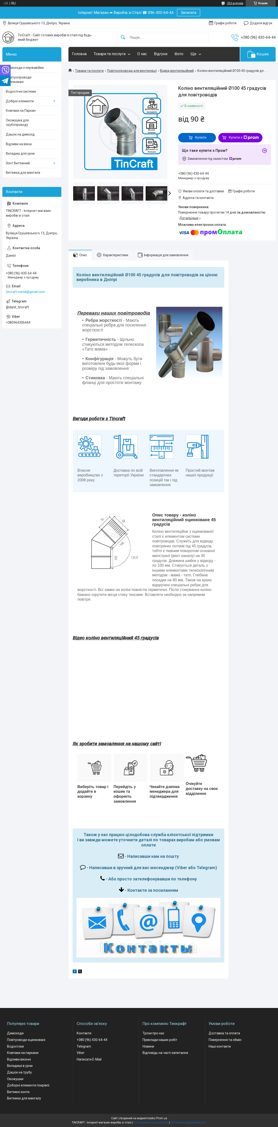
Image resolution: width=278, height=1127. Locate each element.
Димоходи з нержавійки (25, 68)
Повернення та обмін (225, 1040)
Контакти (84, 1033)
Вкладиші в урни (20, 1066)
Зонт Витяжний (18, 163)
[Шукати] (123, 37)
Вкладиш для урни (20, 153)
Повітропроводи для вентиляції (132, 71)
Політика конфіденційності (188, 1122)
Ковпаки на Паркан (21, 110)
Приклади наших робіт (160, 1040)
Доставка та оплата (224, 1033)
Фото (178, 54)
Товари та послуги (110, 54)
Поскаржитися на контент (151, 1122)
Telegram (84, 1046)
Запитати (188, 12)
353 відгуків (235, 3)
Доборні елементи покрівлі (28, 1085)
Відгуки (160, 54)
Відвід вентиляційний (177, 71)
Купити (200, 137)
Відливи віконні (19, 1059)
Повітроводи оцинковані (26, 1040)
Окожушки (15, 1079)
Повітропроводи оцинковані (18, 79)
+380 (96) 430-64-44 (92, 1040)
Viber (80, 1053)
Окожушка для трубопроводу (17, 122)
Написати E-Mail (89, 1059)
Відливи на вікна (19, 144)
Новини (148, 1046)
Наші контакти (220, 1046)
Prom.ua (161, 1118)
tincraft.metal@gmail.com (25, 292)
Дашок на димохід (20, 134)
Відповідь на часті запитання (165, 1053)
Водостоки (15, 1046)
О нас (142, 54)
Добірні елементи (20, 101)
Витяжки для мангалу (24, 1098)
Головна (79, 54)
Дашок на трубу (19, 1072)
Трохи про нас (153, 1033)
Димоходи (15, 1033)
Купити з (244, 138)
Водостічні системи (21, 91)
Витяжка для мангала (23, 172)
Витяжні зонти (18, 1092)
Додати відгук (261, 23)
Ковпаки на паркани (22, 1053)
